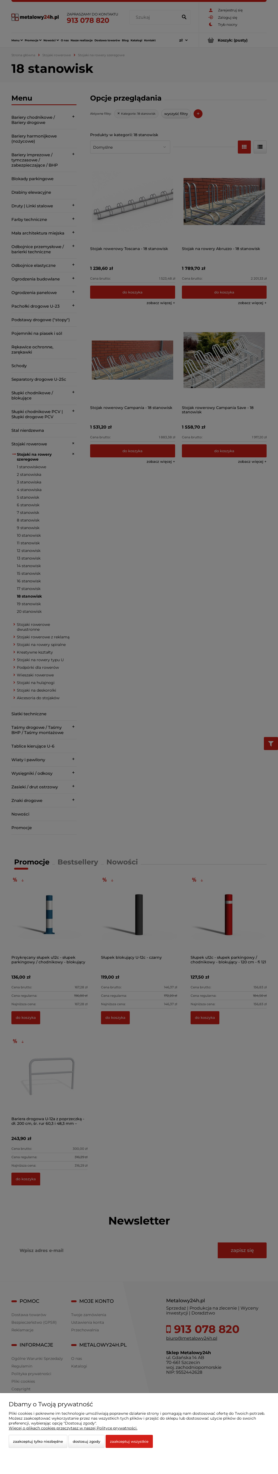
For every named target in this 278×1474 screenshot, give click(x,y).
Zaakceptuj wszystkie (129, 1441)
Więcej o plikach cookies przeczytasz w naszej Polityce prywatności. (73, 1428)
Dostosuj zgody (86, 1441)
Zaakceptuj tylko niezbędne (38, 1441)
